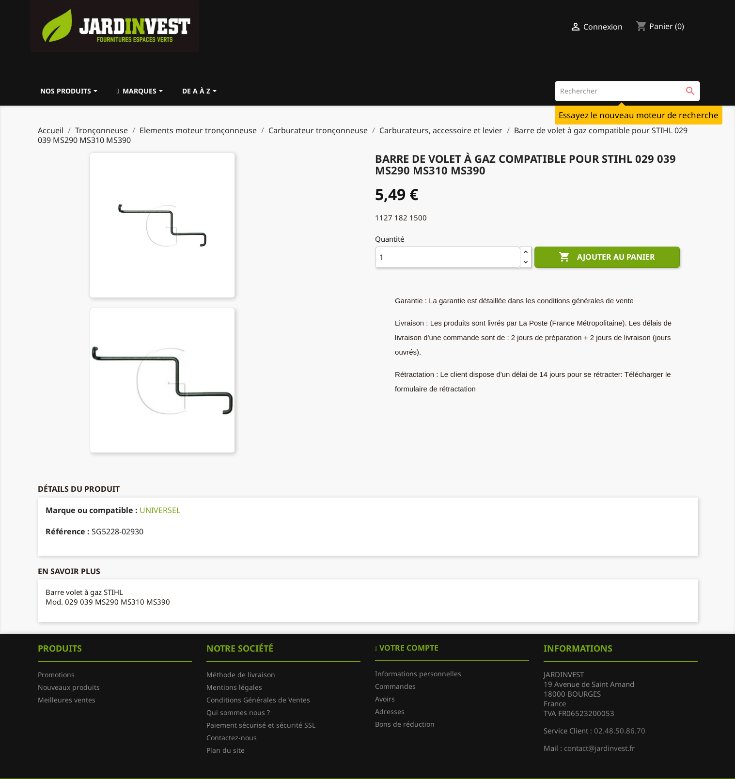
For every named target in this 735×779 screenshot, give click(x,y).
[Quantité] (447, 257)
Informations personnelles (418, 673)
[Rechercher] (627, 91)
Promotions (56, 674)
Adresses (390, 711)
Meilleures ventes (66, 699)
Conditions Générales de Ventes (258, 699)
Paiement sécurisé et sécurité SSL (260, 725)
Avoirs (385, 698)
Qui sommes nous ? (238, 712)
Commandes (395, 686)
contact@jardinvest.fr (599, 748)
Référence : (68, 531)
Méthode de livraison (240, 674)
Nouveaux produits (69, 687)
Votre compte (407, 647)
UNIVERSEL (160, 510)
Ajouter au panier (607, 257)
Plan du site (225, 750)
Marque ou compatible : (92, 510)
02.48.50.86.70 (619, 730)
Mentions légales (234, 687)
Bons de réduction (405, 724)
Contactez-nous (231, 737)
